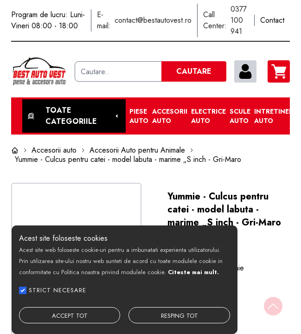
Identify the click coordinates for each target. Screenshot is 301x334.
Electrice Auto (208, 116)
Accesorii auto (169, 116)
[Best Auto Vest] (39, 71)
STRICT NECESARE (57, 290)
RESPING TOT (179, 315)
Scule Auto (240, 116)
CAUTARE (193, 71)
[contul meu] (245, 71)
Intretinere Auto (275, 116)
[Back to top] (273, 306)
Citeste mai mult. (193, 272)
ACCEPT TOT (70, 315)
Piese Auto (138, 116)
